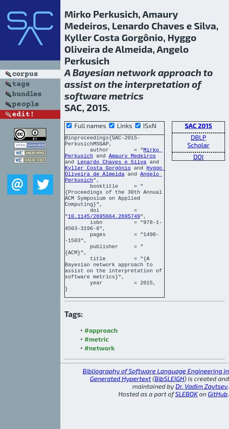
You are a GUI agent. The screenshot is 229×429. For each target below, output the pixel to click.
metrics (126, 96)
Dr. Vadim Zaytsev (201, 417)
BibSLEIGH (169, 410)
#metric (97, 370)
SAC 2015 (198, 125)
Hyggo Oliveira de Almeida (115, 178)
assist (78, 84)
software (85, 96)
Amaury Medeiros (132, 160)
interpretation (157, 84)
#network (100, 379)
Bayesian (93, 72)
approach (179, 72)
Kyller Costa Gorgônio (98, 174)
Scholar (198, 145)
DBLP (198, 137)
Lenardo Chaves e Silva (111, 167)
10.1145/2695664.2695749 (104, 232)
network (136, 72)
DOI (198, 156)
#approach (101, 361)
